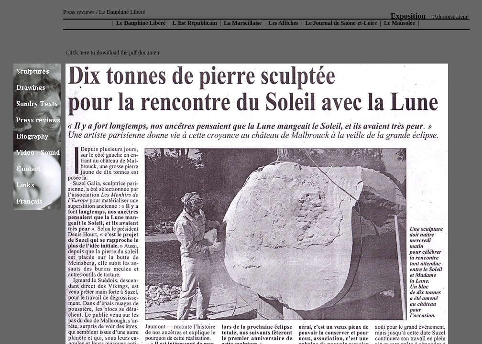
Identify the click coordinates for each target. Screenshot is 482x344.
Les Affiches (283, 23)
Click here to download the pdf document (113, 52)
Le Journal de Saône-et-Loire (341, 23)
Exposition (408, 16)
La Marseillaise (243, 23)
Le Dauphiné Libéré (140, 23)
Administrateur (450, 16)
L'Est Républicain (195, 23)
